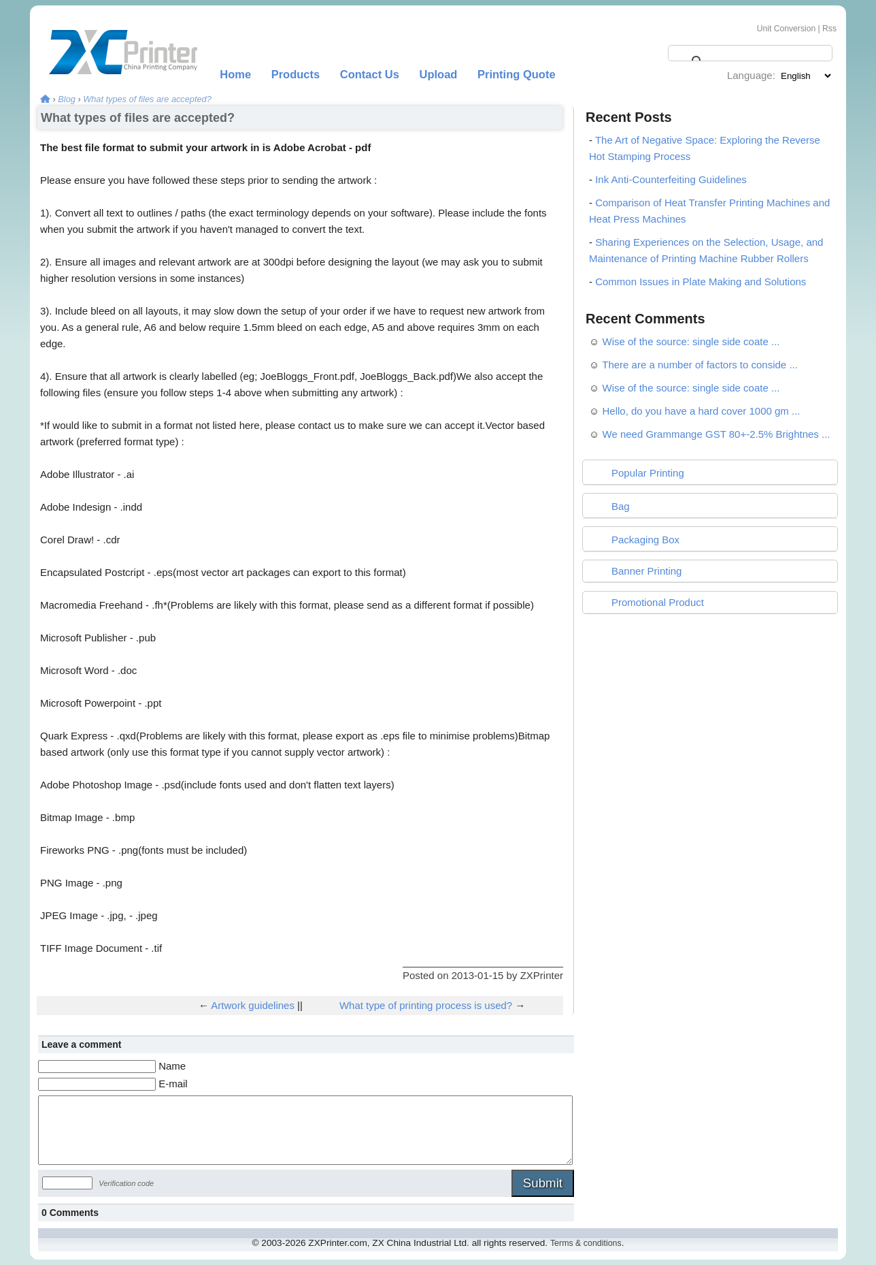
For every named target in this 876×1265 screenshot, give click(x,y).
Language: (751, 75)
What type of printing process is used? (425, 1005)
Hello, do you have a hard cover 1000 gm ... (702, 411)
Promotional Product (657, 602)
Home (235, 74)
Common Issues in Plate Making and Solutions (700, 281)
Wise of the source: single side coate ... (691, 341)
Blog (66, 99)
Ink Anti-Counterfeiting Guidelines (671, 179)
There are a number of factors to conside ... (700, 364)
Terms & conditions (586, 1243)
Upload (439, 74)
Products (295, 74)
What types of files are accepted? (147, 99)
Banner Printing (646, 571)
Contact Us (369, 74)
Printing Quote (516, 74)
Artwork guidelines (252, 1005)
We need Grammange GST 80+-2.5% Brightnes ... (716, 434)
